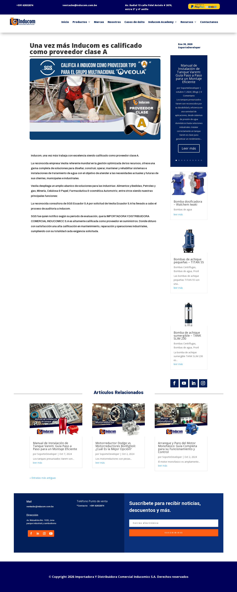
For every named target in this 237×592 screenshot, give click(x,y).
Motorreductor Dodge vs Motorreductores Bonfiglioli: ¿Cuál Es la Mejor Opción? (115, 446)
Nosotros (114, 22)
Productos (80, 22)
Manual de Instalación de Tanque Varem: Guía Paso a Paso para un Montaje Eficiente (189, 73)
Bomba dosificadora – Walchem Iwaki (188, 202)
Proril (196, 271)
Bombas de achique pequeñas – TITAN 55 (189, 260)
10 (201, 160)
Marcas (99, 22)
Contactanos (209, 22)
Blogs (195, 91)
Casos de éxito (134, 22)
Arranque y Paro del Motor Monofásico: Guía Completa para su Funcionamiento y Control (177, 447)
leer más (178, 214)
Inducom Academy (161, 22)
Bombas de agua (183, 209)
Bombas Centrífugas (185, 267)
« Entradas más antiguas (43, 477)
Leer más (189, 148)
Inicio (65, 22)
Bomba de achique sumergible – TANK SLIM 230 (187, 335)
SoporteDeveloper (190, 87)
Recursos (187, 22)
